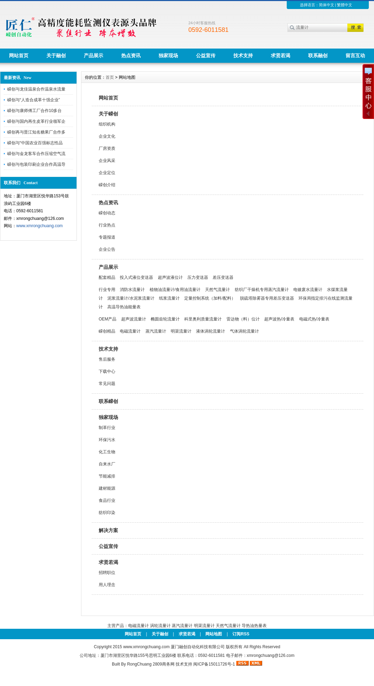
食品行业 (107, 500)
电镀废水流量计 (307, 289)
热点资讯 (131, 55)
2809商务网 (164, 664)
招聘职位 (107, 572)
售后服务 (107, 359)
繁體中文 (344, 5)
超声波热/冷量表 (279, 319)
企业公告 (107, 249)
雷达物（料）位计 (243, 319)
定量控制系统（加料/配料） (209, 298)
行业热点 (107, 225)
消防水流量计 (132, 289)
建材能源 (107, 488)
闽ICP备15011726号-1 (214, 664)
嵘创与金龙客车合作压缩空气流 (36, 153)
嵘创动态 (107, 213)
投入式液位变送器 (136, 277)
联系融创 (318, 55)
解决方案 (108, 530)
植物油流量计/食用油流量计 (175, 289)
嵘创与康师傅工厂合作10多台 (34, 110)
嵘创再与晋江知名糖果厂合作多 (36, 132)
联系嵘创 (108, 401)
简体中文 (326, 5)
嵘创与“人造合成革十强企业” (33, 99)
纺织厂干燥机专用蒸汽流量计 (262, 289)
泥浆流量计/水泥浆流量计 (130, 298)
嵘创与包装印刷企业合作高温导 (36, 164)
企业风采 (107, 160)
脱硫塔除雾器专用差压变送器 (267, 298)
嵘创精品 (107, 331)
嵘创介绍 (107, 184)
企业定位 (107, 172)
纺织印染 (107, 512)
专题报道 (107, 237)
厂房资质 (107, 148)
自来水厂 (107, 464)
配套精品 (107, 277)
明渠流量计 (181, 331)
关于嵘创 (108, 114)
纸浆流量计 (169, 298)
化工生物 (107, 451)
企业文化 (107, 136)
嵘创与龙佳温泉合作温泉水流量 (36, 89)
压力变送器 (197, 277)
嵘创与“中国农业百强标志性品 (35, 142)
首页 (110, 77)
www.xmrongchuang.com (39, 225)
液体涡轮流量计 (210, 331)
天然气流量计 (217, 289)
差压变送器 (223, 277)
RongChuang (139, 664)
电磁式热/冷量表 (314, 319)
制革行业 (107, 427)
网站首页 (18, 55)
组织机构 (107, 124)
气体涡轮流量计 (244, 331)
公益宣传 (205, 55)
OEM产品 (107, 319)
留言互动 (355, 55)
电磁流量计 (130, 331)
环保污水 (107, 439)
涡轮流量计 (160, 625)
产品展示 (93, 55)
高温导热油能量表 (124, 307)
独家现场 (168, 55)
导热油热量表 (254, 625)
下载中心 (107, 371)
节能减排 (107, 476)
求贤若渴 (280, 55)
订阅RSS (240, 634)
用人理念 (107, 584)
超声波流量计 (133, 319)
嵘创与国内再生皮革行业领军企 (36, 121)
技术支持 (243, 55)
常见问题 (107, 383)
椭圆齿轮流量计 (165, 319)
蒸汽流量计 (155, 331)
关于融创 (56, 55)
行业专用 (107, 289)
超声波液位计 (170, 277)
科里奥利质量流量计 (203, 319)
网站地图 (213, 634)
